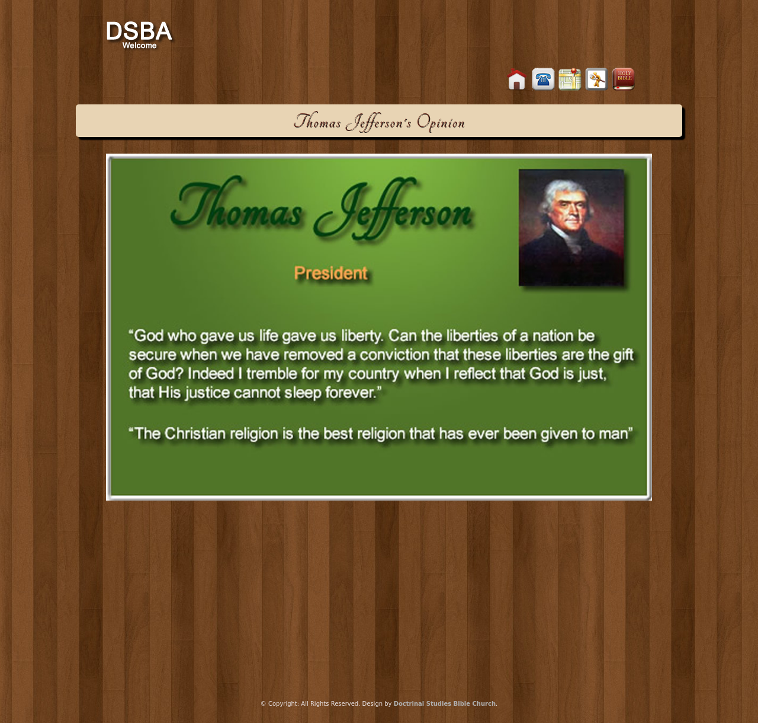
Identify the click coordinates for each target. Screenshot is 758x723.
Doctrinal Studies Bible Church (445, 703)
